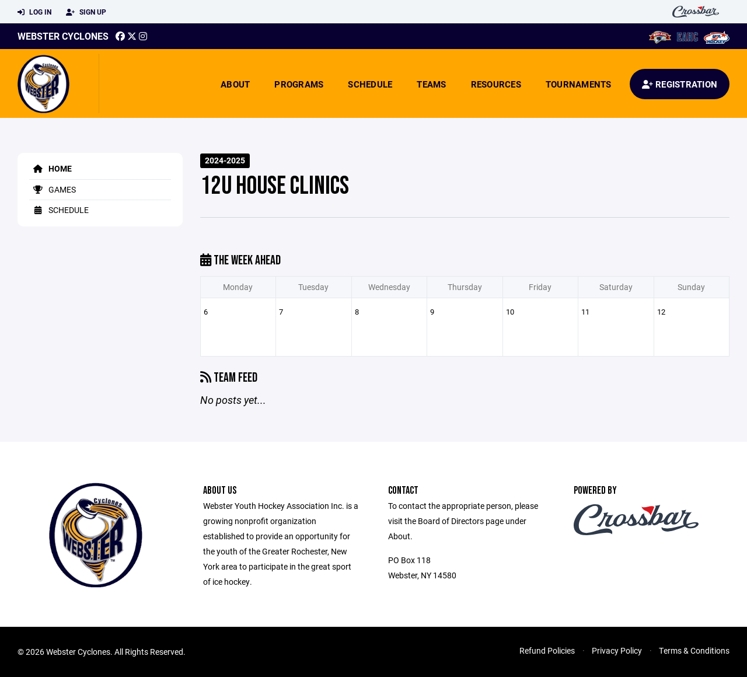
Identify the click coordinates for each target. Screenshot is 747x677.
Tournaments (579, 84)
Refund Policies (547, 650)
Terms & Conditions (694, 650)
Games (52, 189)
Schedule (370, 84)
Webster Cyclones (63, 36)
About (235, 84)
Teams (431, 84)
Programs (298, 84)
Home (50, 168)
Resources (496, 84)
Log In (34, 12)
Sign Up (86, 12)
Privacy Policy (617, 650)
